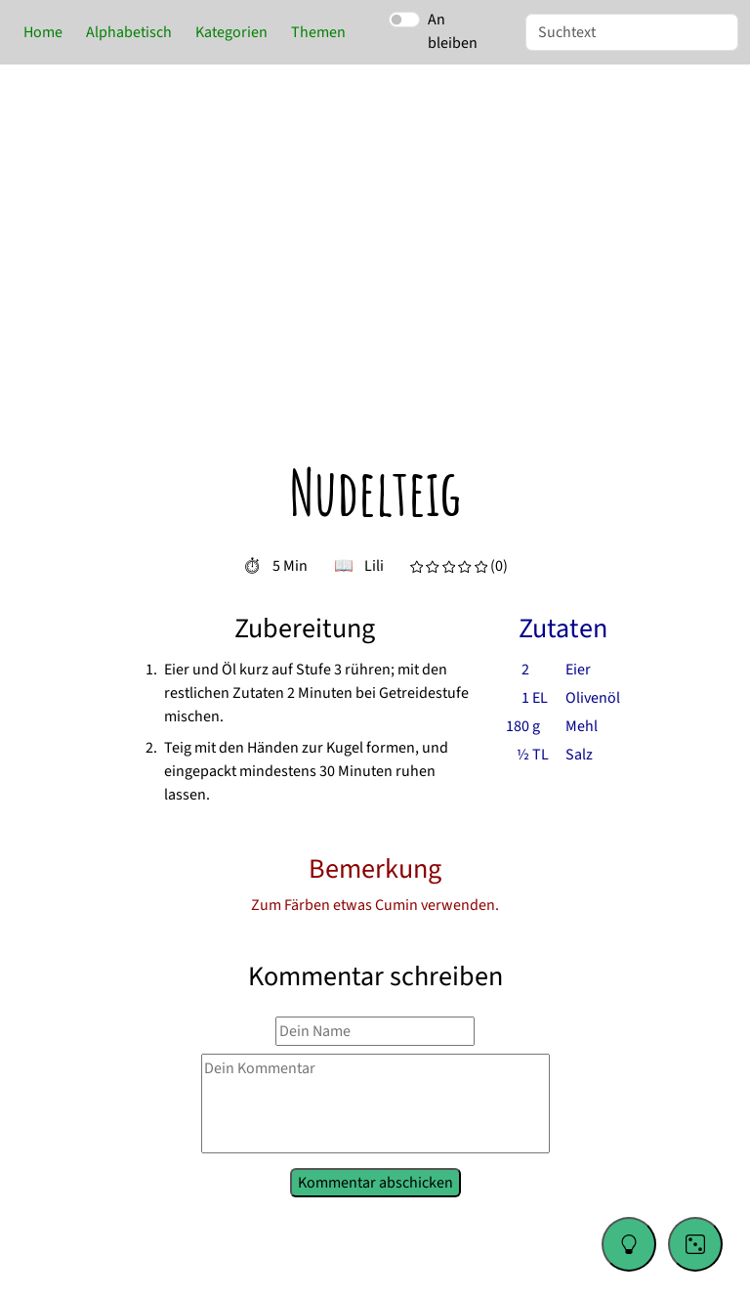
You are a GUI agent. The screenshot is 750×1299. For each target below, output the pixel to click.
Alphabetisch (129, 32)
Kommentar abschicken (375, 1180)
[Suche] (631, 32)
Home (42, 32)
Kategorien (231, 32)
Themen (318, 32)
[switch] (404, 19)
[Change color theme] (629, 1244)
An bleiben (453, 31)
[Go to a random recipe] (695, 1244)
